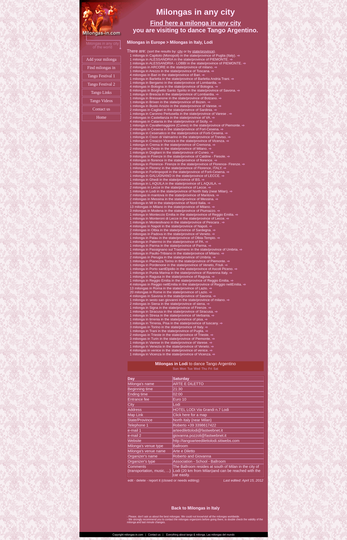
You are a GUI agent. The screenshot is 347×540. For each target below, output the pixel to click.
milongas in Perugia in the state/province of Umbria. (174, 257)
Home (101, 117)
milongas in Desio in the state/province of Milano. (172, 149)
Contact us (101, 109)
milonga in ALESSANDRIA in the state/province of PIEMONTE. (183, 59)
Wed (197, 369)
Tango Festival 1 (101, 76)
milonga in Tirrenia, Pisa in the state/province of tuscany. (178, 323)
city (180, 51)
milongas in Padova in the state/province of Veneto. (174, 234)
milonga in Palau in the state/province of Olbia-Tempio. (176, 238)
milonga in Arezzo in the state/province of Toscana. (174, 71)
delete (141, 480)
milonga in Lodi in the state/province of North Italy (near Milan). (183, 191)
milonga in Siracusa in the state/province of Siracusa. (175, 311)
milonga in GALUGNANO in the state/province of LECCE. (179, 176)
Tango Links (101, 92)
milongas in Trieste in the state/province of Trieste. (173, 335)
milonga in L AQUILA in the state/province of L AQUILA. (177, 183)
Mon (183, 369)
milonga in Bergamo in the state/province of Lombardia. (177, 83)
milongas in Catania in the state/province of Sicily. (172, 121)
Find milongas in (101, 67)
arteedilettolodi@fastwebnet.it (198, 430)
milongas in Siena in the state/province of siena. (171, 304)
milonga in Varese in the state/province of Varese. (172, 342)
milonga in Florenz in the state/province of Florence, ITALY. (179, 168)
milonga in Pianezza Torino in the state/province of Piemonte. (181, 261)
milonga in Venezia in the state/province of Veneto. (173, 346)
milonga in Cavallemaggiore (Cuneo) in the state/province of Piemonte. (189, 125)
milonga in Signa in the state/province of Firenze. (172, 308)
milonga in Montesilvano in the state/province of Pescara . (179, 222)
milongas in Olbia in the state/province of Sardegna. (174, 230)
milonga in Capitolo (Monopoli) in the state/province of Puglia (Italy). (186, 55)
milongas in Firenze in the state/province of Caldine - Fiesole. (181, 156)
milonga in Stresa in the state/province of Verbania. (174, 315)
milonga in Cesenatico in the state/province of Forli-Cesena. (180, 133)
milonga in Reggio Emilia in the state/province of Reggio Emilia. (183, 280)
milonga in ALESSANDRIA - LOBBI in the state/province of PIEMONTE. (189, 63)
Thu (204, 369)
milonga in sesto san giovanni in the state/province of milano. (181, 300)
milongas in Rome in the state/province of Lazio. (173, 292)
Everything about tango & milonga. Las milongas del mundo (200, 534)
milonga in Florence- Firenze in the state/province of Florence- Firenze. (189, 164)
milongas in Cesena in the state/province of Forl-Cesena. (178, 129)
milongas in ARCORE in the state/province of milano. (175, 67)
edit (131, 480)
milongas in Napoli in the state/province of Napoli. (172, 226)
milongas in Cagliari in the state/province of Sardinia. (175, 110)
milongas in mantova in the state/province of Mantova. (176, 195)
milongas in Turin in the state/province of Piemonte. (174, 339)
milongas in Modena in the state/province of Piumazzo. (176, 211)
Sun (176, 369)
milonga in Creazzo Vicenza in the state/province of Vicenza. (181, 141)
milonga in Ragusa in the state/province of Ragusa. (174, 277)
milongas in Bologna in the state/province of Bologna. (175, 86)
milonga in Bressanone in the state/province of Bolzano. (177, 98)
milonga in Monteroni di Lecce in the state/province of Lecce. (181, 218)
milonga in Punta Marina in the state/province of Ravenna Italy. (182, 273)
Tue (190, 369)
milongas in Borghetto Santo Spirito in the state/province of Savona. (186, 90)
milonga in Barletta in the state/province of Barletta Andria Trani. (183, 79)
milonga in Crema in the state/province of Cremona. (174, 145)
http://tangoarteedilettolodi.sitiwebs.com (206, 441)
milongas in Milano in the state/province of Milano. (175, 207)
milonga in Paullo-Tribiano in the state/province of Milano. (178, 253)
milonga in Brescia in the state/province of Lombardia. (176, 94)
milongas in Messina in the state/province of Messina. (175, 199)
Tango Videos (101, 101)
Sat (215, 369)
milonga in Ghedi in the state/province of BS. (169, 180)
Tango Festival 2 (101, 84)
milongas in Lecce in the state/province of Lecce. (172, 187)
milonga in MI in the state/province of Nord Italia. (172, 203)
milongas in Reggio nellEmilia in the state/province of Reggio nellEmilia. (189, 284)
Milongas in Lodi (171, 364)
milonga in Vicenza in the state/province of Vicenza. (174, 354)
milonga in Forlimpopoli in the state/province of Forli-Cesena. (181, 172)
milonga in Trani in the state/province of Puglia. (170, 331)
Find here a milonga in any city (195, 22)
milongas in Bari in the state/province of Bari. (169, 75)
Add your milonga (101, 59)
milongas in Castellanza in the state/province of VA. (174, 117)
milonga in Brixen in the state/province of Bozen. (172, 102)
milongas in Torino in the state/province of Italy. (170, 327)
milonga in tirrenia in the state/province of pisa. (170, 319)
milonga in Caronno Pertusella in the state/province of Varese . (182, 114)
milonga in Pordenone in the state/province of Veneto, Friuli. (180, 265)
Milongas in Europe (146, 42)
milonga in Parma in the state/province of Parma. (172, 246)
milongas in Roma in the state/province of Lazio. (173, 288)
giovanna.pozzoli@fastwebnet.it (199, 435)
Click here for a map (190, 415)
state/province (203, 51)
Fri (210, 369)
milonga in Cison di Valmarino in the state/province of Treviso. (182, 137)
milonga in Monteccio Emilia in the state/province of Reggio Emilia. (185, 214)
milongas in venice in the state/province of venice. (173, 350)
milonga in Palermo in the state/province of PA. (170, 242)
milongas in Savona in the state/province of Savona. (174, 296)
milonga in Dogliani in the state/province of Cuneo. (173, 152)
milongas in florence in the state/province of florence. (175, 160)
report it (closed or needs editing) (174, 480)
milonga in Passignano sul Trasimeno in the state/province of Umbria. (188, 249)
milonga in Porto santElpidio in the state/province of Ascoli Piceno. (185, 269)
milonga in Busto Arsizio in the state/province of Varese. (177, 106)
